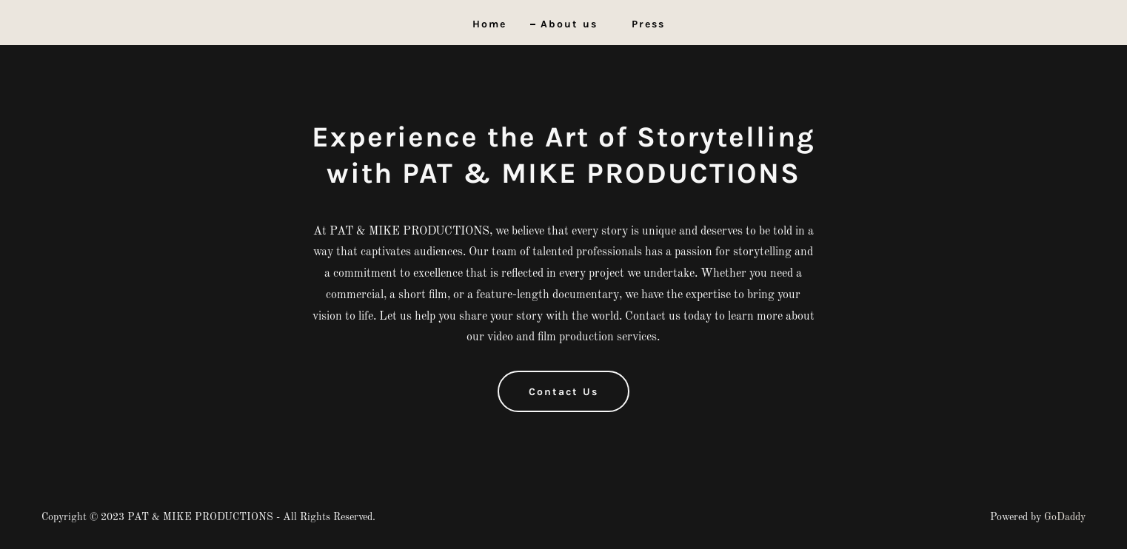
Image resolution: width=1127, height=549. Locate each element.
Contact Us (563, 391)
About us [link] (569, 24)
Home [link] (489, 24)
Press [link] (648, 24)
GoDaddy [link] (1065, 517)
